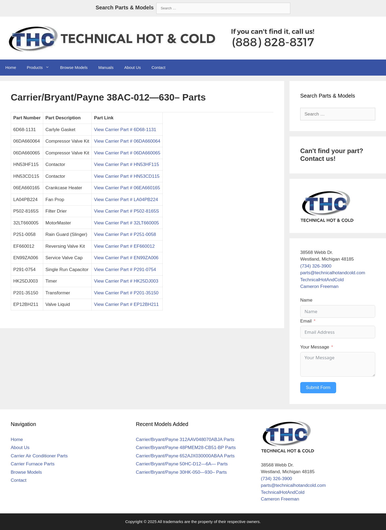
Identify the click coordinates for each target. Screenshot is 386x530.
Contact (158, 67)
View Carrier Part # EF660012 (124, 246)
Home (10, 67)
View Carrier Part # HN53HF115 (126, 164)
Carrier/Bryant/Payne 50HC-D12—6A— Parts (182, 463)
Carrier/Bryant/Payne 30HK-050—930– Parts (181, 472)
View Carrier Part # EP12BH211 (126, 304)
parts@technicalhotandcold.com (332, 272)
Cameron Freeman (319, 286)
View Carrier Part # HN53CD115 (126, 176)
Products (41, 68)
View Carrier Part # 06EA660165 (127, 187)
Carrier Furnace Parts (32, 463)
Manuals (106, 67)
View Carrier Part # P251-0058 (125, 234)
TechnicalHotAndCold (322, 279)
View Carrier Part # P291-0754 (125, 269)
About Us (132, 67)
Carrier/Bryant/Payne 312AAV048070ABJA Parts (185, 439)
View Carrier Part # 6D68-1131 (125, 129)
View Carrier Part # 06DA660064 (127, 141)
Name (306, 300)
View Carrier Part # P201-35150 (126, 292)
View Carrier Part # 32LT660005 (126, 222)
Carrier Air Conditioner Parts (39, 455)
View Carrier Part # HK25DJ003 (126, 281)
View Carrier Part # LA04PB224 (126, 199)
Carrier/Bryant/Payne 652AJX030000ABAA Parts (185, 455)
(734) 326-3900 (315, 266)
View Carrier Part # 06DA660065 (127, 152)
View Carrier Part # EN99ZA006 (126, 257)
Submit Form (318, 387)
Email (306, 321)
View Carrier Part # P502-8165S (126, 211)
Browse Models (74, 67)
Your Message (314, 347)
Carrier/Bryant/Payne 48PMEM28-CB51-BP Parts (186, 447)
